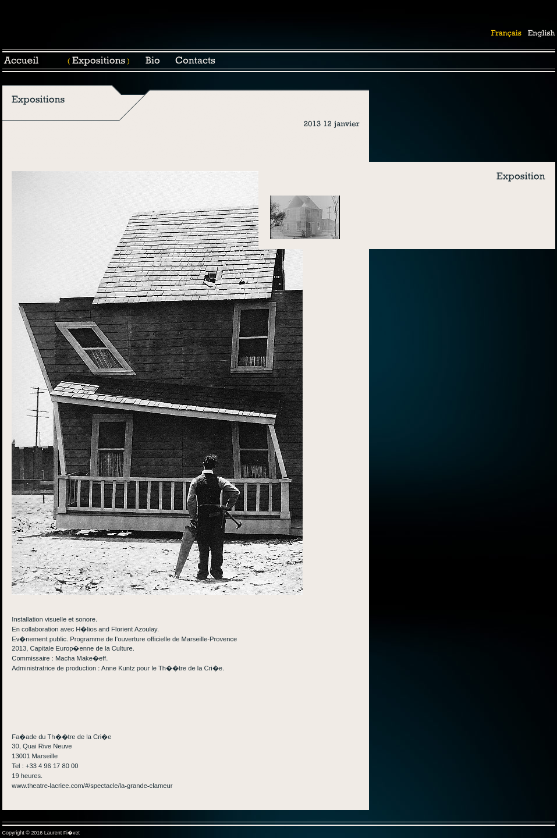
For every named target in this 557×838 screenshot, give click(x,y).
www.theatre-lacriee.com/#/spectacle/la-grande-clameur (92, 785)
